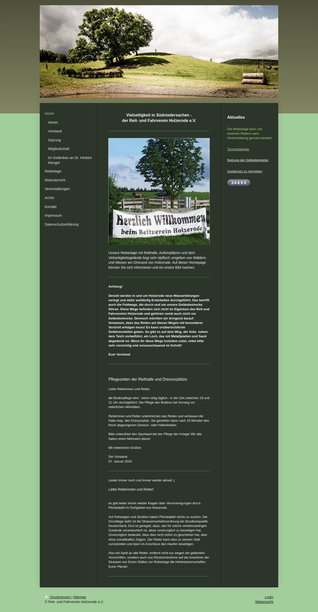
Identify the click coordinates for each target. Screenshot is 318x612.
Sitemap (79, 597)
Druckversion (58, 597)
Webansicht (264, 602)
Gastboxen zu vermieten (244, 171)
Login (269, 597)
